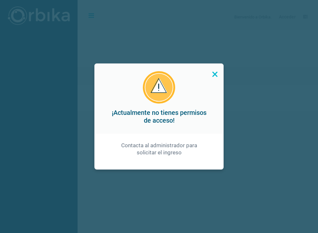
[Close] (214, 74)
